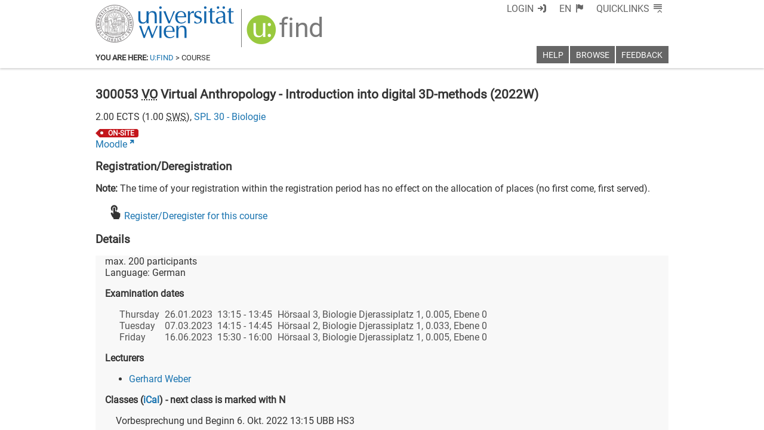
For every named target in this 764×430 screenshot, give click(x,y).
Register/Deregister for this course (195, 216)
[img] (286, 33)
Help (553, 55)
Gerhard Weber (160, 379)
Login (520, 8)
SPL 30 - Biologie (230, 116)
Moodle (111, 144)
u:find (162, 57)
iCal (151, 400)
